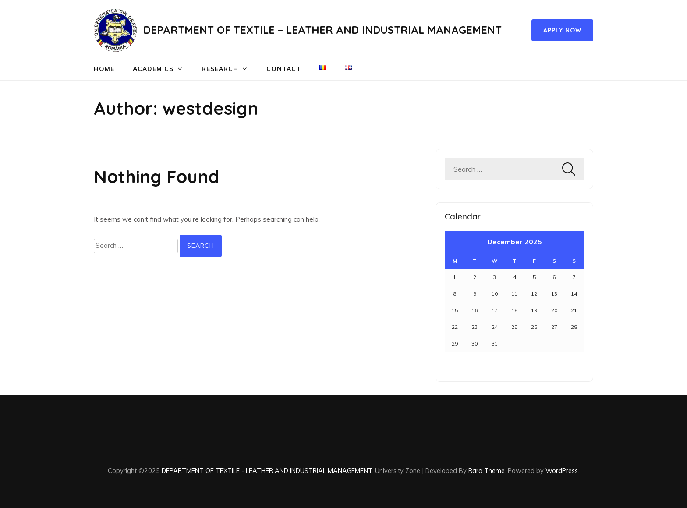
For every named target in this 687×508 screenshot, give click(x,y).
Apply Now (562, 30)
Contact (283, 69)
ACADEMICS (153, 69)
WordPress (561, 470)
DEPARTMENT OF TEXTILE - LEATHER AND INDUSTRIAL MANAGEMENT (267, 470)
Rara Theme (486, 470)
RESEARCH (220, 69)
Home (104, 69)
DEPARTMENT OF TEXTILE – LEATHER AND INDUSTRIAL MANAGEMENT (322, 29)
